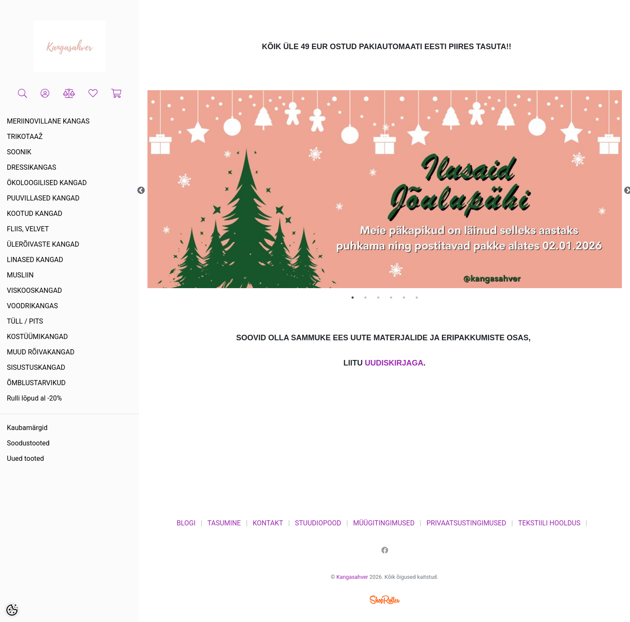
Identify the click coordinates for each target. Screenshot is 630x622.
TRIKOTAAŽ (25, 137)
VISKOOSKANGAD (34, 290)
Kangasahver (352, 577)
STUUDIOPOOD (318, 523)
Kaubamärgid (27, 428)
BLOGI (186, 523)
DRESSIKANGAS (31, 167)
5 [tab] (404, 297)
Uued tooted (25, 458)
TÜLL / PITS (25, 321)
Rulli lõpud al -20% (34, 398)
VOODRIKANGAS (32, 306)
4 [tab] (391, 297)
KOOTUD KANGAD (34, 213)
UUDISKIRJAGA (394, 363)
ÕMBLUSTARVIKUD (36, 383)
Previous (141, 190)
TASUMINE (224, 523)
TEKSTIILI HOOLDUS (549, 523)
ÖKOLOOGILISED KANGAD (47, 183)
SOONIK (19, 152)
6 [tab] (416, 297)
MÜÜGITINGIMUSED (384, 523)
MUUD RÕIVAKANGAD (40, 352)
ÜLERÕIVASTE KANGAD (43, 244)
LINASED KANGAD (35, 260)
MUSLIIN (20, 275)
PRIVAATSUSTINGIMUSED (466, 523)
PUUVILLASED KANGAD (43, 198)
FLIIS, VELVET (28, 229)
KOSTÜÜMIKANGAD (37, 337)
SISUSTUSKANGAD (36, 367)
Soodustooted (28, 443)
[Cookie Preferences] (12, 610)
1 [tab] (352, 297)
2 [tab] (365, 297)
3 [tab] (378, 297)
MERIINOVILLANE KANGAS (48, 121)
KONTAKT (268, 523)
